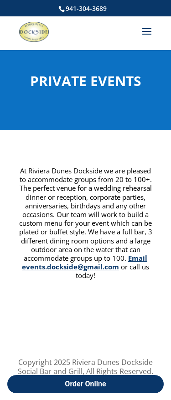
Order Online (85, 384)
